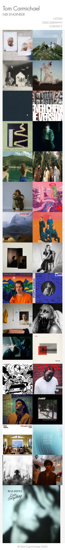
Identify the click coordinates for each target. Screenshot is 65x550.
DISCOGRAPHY (52, 22)
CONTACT (55, 26)
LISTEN (57, 18)
